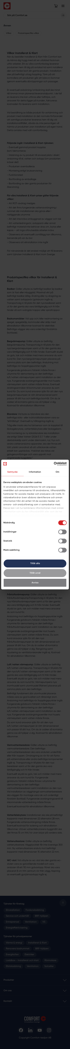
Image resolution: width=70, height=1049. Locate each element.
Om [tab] (57, 472)
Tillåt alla (35, 563)
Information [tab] (35, 472)
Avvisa (35, 583)
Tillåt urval (35, 573)
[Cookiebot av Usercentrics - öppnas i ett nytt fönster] (54, 464)
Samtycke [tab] (12, 472)
